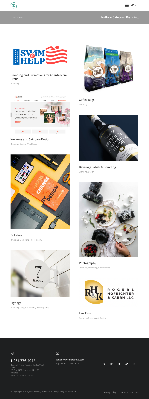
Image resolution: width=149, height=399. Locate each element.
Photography (87, 263)
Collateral (17, 235)
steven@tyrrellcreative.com (70, 359)
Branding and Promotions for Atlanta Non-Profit (39, 77)
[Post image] (40, 55)
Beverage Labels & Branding (97, 167)
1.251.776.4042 (23, 360)
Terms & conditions (129, 392)
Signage (16, 303)
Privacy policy (110, 392)
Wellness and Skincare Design (30, 139)
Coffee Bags (86, 100)
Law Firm (85, 313)
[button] (131, 5)
